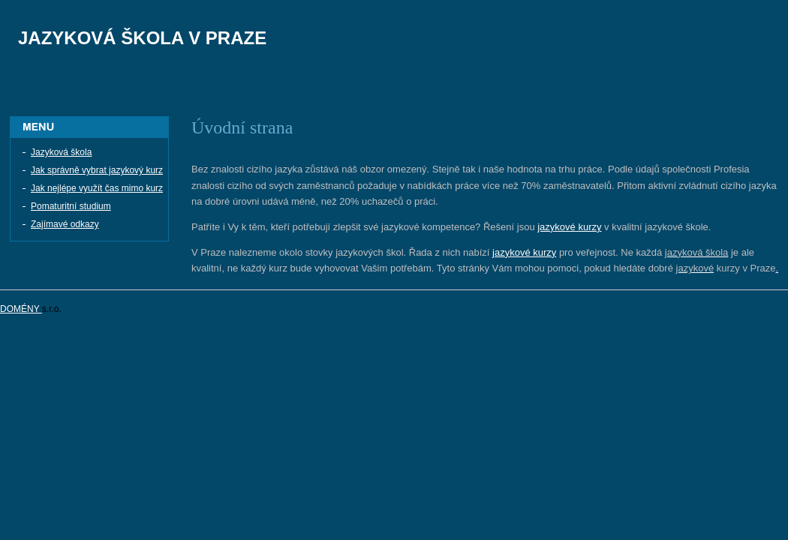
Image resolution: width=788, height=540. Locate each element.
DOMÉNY (21, 309)
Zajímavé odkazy (65, 224)
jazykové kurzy (569, 226)
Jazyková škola (61, 152)
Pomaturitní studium (71, 206)
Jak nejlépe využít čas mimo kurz (97, 188)
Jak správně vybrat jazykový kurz (97, 170)
